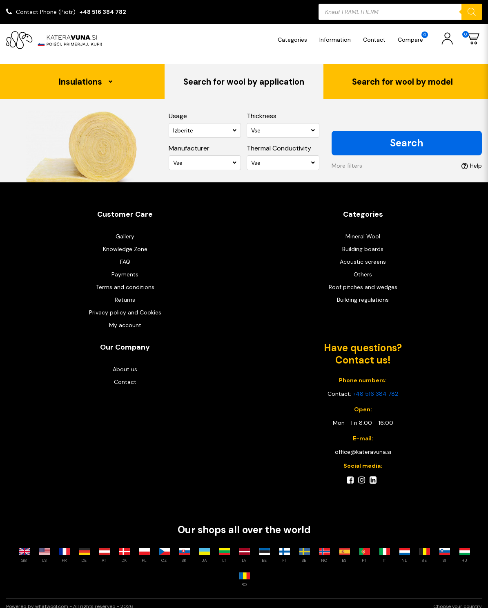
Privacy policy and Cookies (125, 304)
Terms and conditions (125, 279)
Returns (125, 292)
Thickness (261, 108)
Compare (415, 37)
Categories (294, 39)
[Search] (471, 12)
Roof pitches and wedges (363, 279)
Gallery (125, 228)
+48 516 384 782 (103, 12)
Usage (178, 108)
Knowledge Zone (125, 241)
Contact (376, 39)
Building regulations (363, 292)
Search (406, 135)
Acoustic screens (363, 254)
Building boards (362, 241)
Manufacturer (189, 140)
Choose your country (457, 600)
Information (337, 39)
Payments (124, 266)
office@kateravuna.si (363, 444)
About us (125, 361)
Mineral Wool (362, 228)
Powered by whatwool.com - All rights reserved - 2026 (69, 600)
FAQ (125, 254)
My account (125, 317)
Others (363, 266)
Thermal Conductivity (279, 140)
